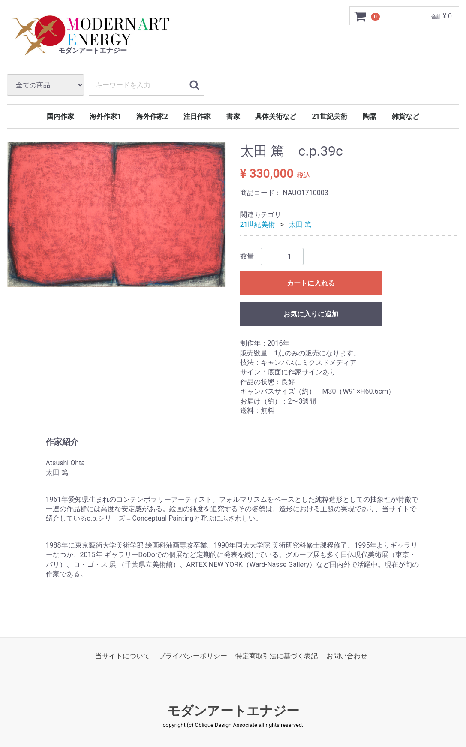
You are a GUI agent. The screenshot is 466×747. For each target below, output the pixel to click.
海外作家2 (152, 116)
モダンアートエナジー (233, 711)
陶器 (369, 116)
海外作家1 (105, 116)
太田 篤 (300, 224)
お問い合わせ (346, 656)
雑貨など (405, 116)
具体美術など (275, 116)
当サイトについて (122, 656)
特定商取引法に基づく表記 (276, 656)
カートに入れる (311, 283)
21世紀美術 (329, 116)
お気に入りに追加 (310, 314)
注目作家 (197, 116)
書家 (233, 116)
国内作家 (60, 116)
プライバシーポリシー (193, 656)
